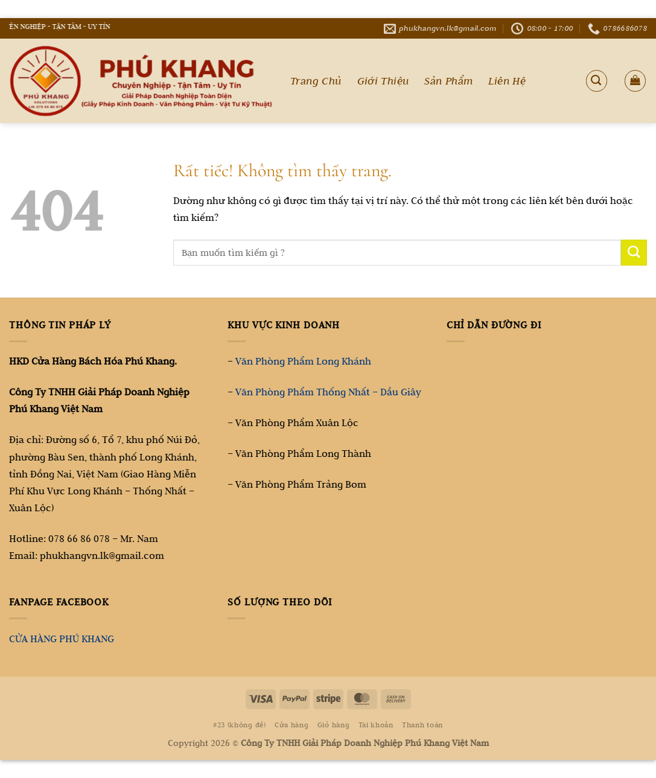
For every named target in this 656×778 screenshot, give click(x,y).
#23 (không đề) (239, 724)
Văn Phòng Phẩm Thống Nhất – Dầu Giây (328, 392)
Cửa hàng (291, 724)
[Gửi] (634, 253)
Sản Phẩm (448, 81)
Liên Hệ (507, 81)
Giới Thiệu (383, 81)
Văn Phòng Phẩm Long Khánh (303, 361)
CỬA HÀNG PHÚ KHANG (61, 639)
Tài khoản (375, 724)
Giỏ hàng (333, 724)
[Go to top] (598, 702)
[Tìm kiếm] (596, 80)
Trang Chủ (316, 81)
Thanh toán (422, 724)
